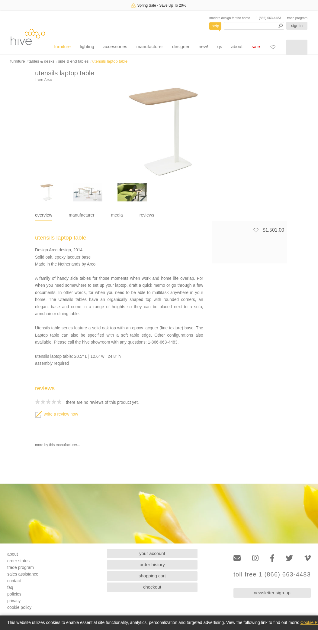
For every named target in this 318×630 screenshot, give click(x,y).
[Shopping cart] (296, 47)
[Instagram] (255, 558)
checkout (152, 586)
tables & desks (41, 61)
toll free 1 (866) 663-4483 (272, 574)
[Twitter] (289, 558)
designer (181, 46)
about (237, 46)
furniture (62, 46)
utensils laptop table (110, 61)
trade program (297, 18)
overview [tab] (43, 215)
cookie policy (19, 607)
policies (14, 594)
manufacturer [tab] (82, 215)
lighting (87, 46)
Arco (48, 79)
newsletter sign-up (272, 592)
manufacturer (149, 46)
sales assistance (22, 574)
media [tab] (117, 215)
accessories (115, 46)
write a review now (56, 414)
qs (219, 46)
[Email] (237, 558)
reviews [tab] (147, 215)
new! (203, 46)
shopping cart (152, 575)
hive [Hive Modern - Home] (28, 36)
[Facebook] (272, 558)
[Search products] (254, 26)
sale (256, 46)
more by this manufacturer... (57, 445)
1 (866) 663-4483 (268, 18)
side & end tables (73, 61)
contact (14, 580)
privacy (14, 600)
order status (18, 560)
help (215, 26)
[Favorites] (272, 47)
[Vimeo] (307, 558)
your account (152, 553)
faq (10, 587)
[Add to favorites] (255, 230)
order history (152, 564)
